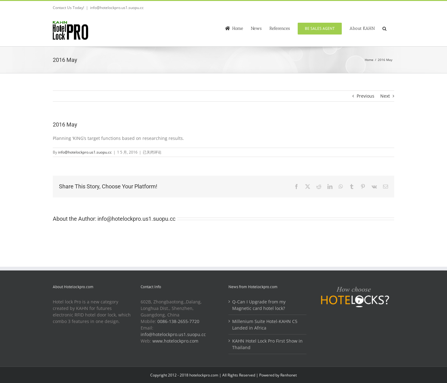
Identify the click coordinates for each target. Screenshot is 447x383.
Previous (365, 96)
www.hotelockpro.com (175, 341)
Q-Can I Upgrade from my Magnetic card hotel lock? (259, 305)
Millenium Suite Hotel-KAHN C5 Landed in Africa (264, 324)
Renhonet (288, 375)
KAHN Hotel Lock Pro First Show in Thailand (267, 344)
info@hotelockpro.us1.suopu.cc (117, 7)
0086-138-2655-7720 (178, 321)
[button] (384, 28)
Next (385, 96)
